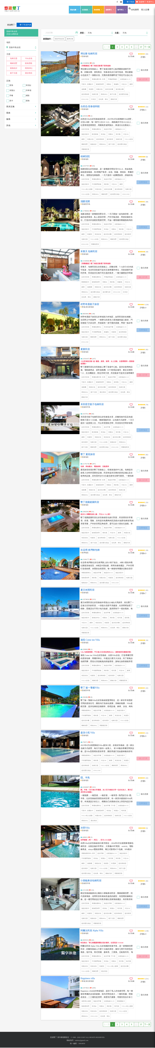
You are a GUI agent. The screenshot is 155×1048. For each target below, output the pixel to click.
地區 (8, 42)
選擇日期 (70, 39)
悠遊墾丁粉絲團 (117, 2)
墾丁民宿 (128, 2)
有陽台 (12, 90)
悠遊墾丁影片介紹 (121, 2)
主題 (8, 54)
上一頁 (107, 47)
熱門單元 (121, 10)
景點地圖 (74, 10)
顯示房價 (144, 70)
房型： (83, 33)
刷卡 (11, 101)
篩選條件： (48, 39)
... (136, 47)
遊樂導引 (110, 10)
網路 (27, 96)
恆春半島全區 (59, 39)
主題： (118, 33)
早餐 (11, 96)
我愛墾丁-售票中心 (144, 2)
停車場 (28, 90)
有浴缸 (28, 85)
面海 (11, 85)
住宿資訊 (86, 10)
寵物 (27, 101)
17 (141, 47)
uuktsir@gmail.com (81, 1041)
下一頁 (147, 47)
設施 (8, 81)
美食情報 (98, 10)
